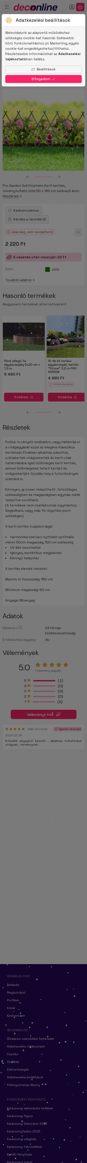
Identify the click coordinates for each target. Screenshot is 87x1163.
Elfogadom (43, 79)
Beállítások (43, 69)
